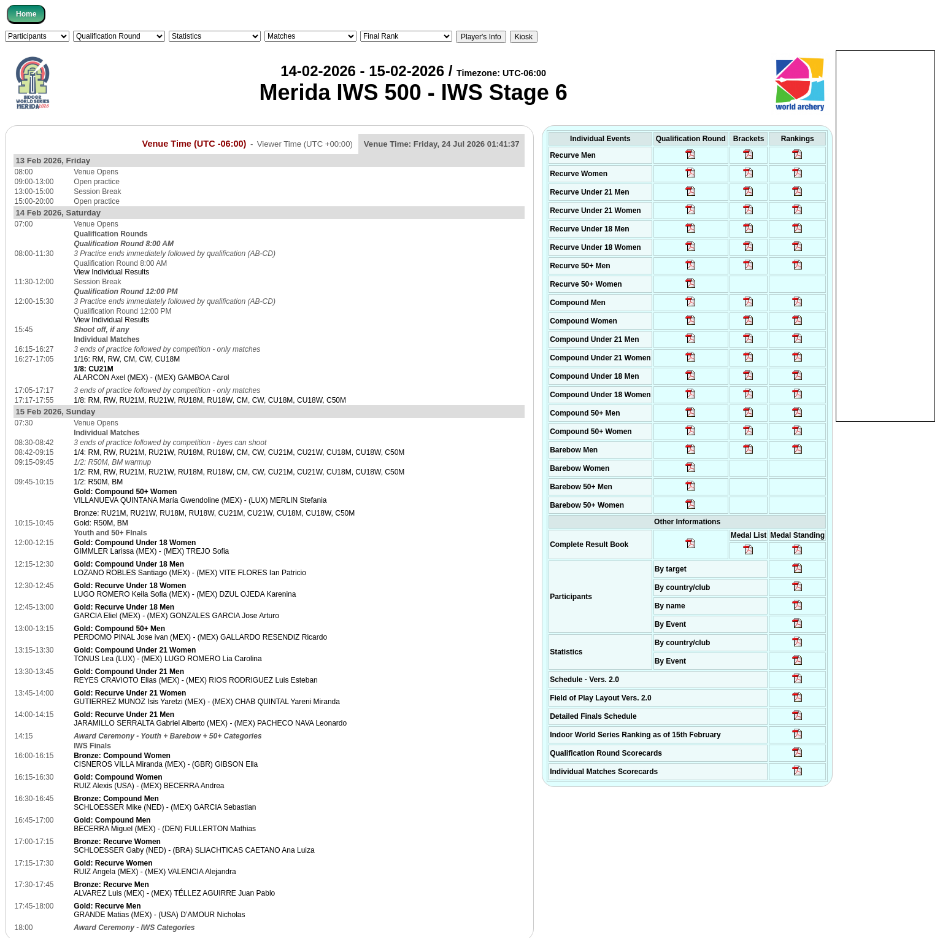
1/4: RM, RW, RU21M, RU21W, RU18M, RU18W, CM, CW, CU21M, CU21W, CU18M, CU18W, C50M (239, 452)
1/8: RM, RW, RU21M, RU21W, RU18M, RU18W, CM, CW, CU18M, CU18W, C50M (210, 400)
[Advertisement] (885, 235)
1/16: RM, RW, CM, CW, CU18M (127, 359)
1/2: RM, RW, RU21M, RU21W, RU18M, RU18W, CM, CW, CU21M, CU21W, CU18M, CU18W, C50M (239, 472)
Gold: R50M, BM (101, 523)
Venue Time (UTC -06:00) (194, 144)
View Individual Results (111, 272)
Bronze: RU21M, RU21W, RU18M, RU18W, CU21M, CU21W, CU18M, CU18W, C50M (214, 513)
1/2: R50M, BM (98, 482)
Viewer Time (305, 144)
